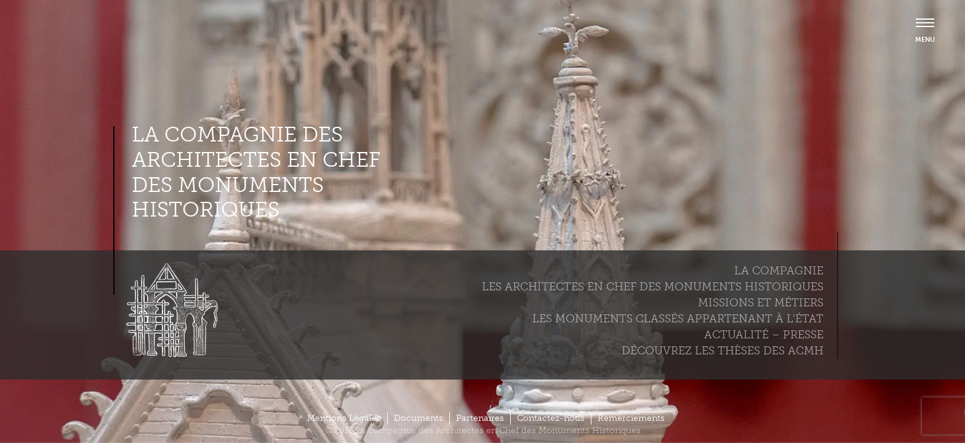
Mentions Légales (344, 418)
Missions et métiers (760, 303)
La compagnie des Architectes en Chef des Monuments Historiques (256, 172)
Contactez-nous (551, 418)
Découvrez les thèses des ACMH (722, 351)
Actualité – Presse (763, 335)
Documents (418, 418)
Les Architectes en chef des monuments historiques (652, 287)
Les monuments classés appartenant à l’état (677, 319)
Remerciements (631, 418)
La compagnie (778, 271)
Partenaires (480, 418)
